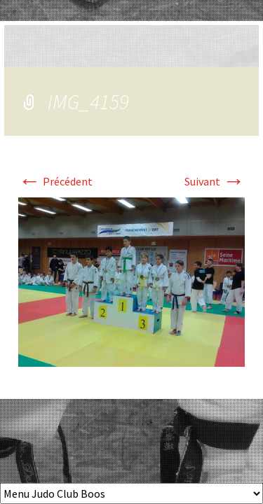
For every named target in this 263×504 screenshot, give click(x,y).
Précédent (55, 181)
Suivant (214, 181)
